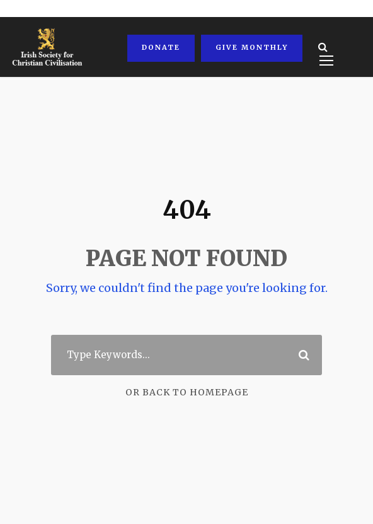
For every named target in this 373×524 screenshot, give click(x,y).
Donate (160, 47)
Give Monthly (249, 47)
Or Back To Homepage (186, 392)
